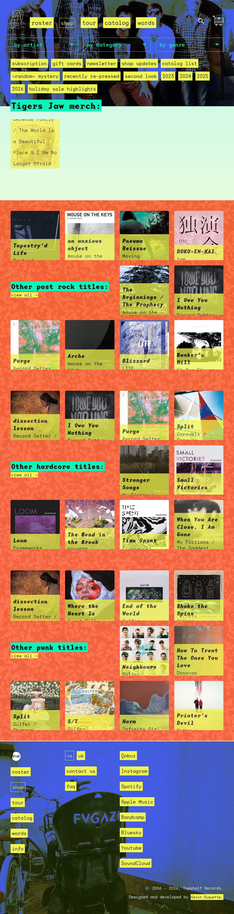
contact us (83, 770)
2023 (168, 77)
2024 (185, 77)
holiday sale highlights (62, 90)
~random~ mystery (35, 77)
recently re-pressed (91, 77)
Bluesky (133, 832)
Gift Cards (66, 64)
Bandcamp (135, 816)
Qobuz (129, 755)
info (19, 848)
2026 (18, 90)
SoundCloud (138, 863)
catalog (118, 22)
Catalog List (179, 64)
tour (90, 22)
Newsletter (101, 64)
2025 (202, 77)
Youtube (133, 847)
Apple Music (140, 801)
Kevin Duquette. (205, 897)
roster (41, 22)
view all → (25, 295)
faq (71, 786)
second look (141, 77)
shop (68, 22)
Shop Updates (139, 64)
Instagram (136, 770)
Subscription (29, 64)
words (147, 22)
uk (82, 755)
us (70, 755)
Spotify (133, 786)
